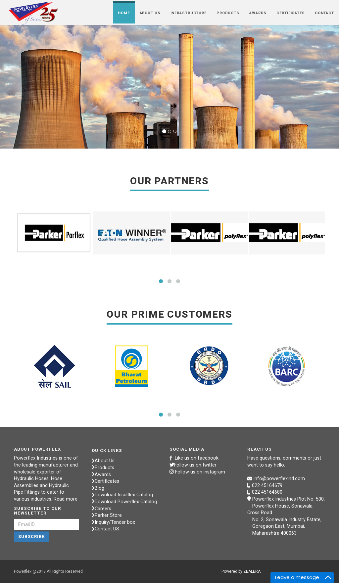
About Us (103, 461)
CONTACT (324, 13)
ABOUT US (150, 13)
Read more (65, 499)
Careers (101, 509)
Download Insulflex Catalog (122, 495)
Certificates (105, 481)
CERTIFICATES (290, 13)
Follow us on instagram (200, 472)
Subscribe (31, 536)
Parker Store (107, 515)
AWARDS (257, 13)
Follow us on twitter (193, 465)
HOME (124, 13)
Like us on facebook (194, 458)
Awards (101, 474)
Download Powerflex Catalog (124, 502)
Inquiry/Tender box (113, 522)
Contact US (105, 529)
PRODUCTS (228, 13)
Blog (98, 488)
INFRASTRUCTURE (188, 13)
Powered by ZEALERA (241, 571)
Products (103, 468)
